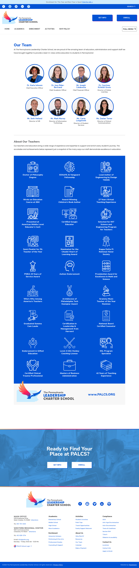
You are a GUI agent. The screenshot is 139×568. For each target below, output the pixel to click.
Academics (53, 517)
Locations (106, 545)
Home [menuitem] (7, 29)
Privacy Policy (58, 565)
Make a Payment (81, 548)
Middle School (53, 522)
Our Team (79, 542)
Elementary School (55, 519)
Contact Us (107, 542)
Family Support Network (84, 528)
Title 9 (105, 534)
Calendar (79, 545)
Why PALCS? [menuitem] (64, 29)
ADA (104, 519)
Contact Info (107, 548)
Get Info (102, 18)
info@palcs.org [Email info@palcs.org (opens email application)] (23, 540)
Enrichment (53, 533)
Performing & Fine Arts (56, 539)
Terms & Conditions (109, 528)
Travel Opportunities (82, 525)
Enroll (126, 18)
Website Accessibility (110, 537)
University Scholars (55, 536)
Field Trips (79, 522)
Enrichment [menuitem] (34, 29)
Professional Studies (55, 542)
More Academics (54, 528)
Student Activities (82, 519)
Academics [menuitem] (19, 29)
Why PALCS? (80, 536)
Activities (79, 517)
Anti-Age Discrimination (111, 522)
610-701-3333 (21, 524)
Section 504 (107, 531)
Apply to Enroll (107, 551)
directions (34, 520)
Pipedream (133, 565)
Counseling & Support (56, 545)
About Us (79, 533)
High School (52, 525)
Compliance (107, 517)
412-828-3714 (21, 535)
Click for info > (87, 2)
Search (131, 6)
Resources (79, 539)
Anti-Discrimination (109, 525)
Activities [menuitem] (49, 29)
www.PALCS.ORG (101, 394)
